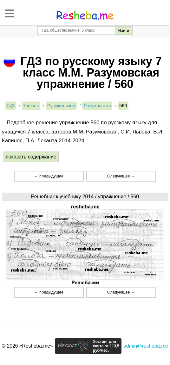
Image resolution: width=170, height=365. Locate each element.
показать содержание (31, 156)
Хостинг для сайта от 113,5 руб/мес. (106, 346)
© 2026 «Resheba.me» (27, 346)
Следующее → (121, 176)
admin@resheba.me (145, 346)
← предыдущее (48, 176)
